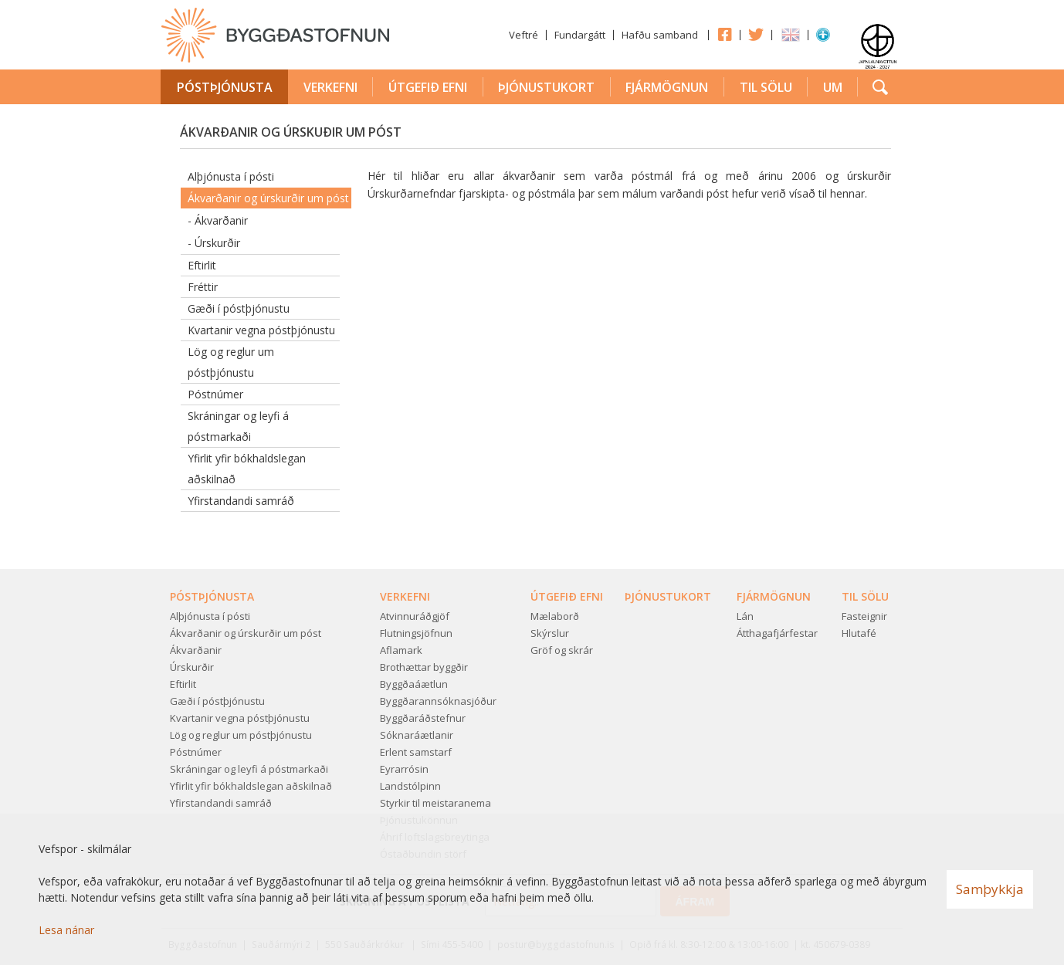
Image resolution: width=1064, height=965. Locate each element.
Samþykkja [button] (990, 889)
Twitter (756, 34)
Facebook (724, 34)
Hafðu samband (660, 35)
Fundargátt (579, 35)
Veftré (523, 35)
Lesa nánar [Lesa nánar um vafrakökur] (66, 930)
